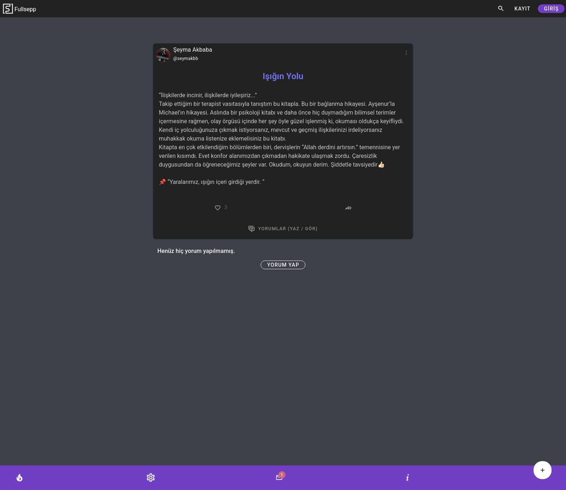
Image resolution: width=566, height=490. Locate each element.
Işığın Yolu (282, 76)
